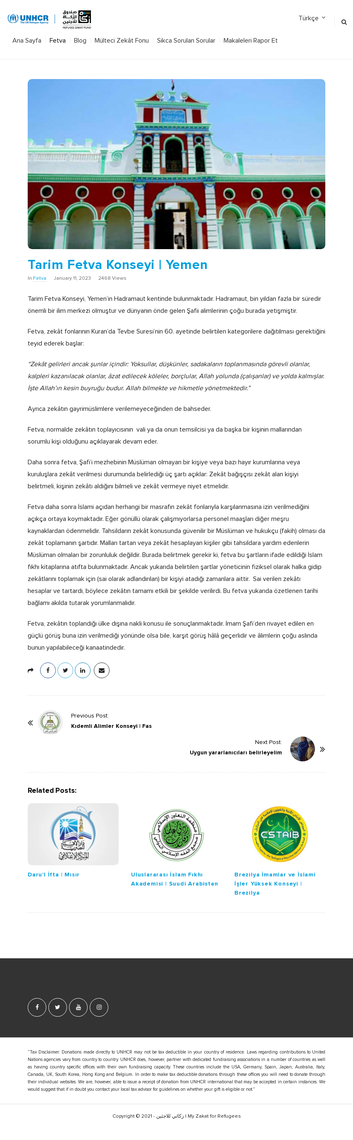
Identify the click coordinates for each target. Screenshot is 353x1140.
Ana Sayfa (26, 40)
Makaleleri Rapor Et (251, 40)
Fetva (58, 40)
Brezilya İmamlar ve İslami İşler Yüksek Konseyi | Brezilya (275, 883)
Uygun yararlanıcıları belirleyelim (236, 752)
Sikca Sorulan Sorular (186, 40)
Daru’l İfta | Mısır (54, 874)
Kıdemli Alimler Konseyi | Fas (111, 726)
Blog (80, 40)
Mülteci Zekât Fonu (122, 40)
